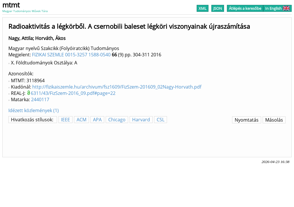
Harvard (141, 119)
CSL (160, 119)
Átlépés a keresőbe (245, 8)
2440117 (40, 99)
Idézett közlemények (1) (33, 110)
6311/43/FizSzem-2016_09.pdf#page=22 (73, 93)
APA (97, 119)
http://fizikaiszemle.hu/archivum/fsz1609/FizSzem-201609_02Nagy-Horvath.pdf (116, 87)
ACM (81, 119)
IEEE (65, 119)
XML (202, 8)
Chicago (117, 119)
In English (277, 8)
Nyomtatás (247, 120)
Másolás (274, 120)
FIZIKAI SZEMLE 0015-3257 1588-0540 (71, 54)
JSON (217, 8)
